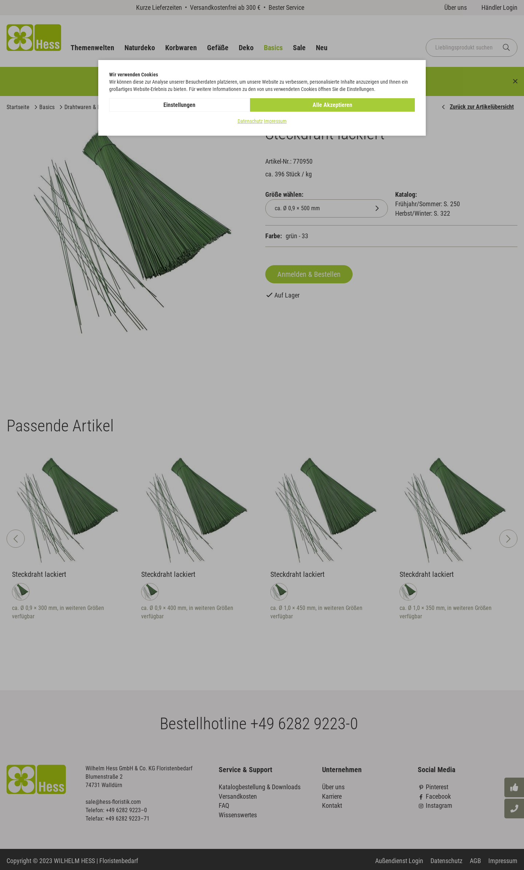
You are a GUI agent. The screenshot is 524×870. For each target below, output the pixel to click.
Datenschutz (250, 121)
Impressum (275, 121)
